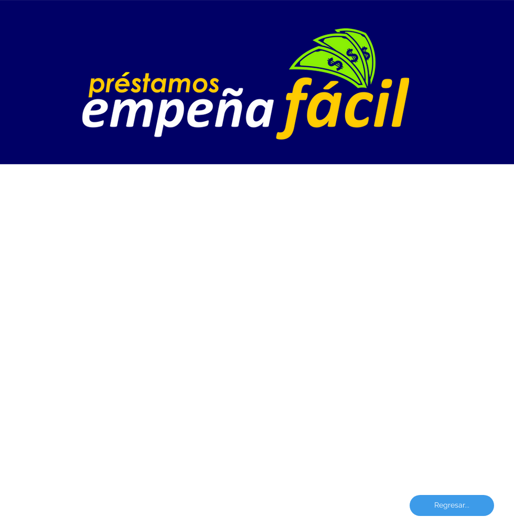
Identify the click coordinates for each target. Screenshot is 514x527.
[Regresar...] (452, 505)
